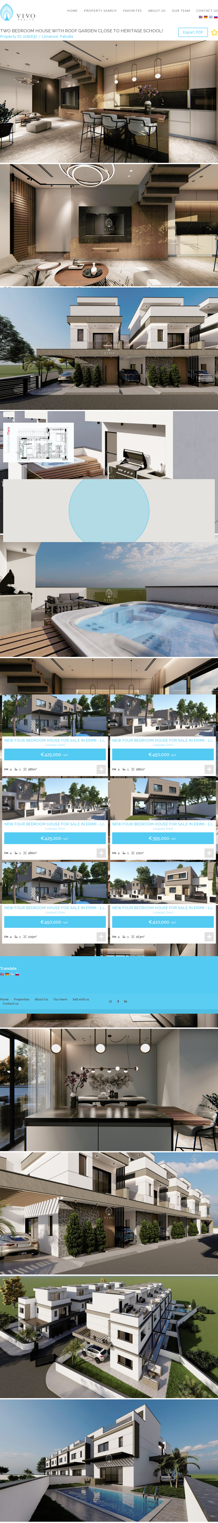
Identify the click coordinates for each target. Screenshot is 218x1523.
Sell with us (81, 999)
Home (72, 10)
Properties (21, 999)
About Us (157, 10)
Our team (181, 10)
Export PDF (193, 32)
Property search (100, 10)
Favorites (132, 10)
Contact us (207, 10)
